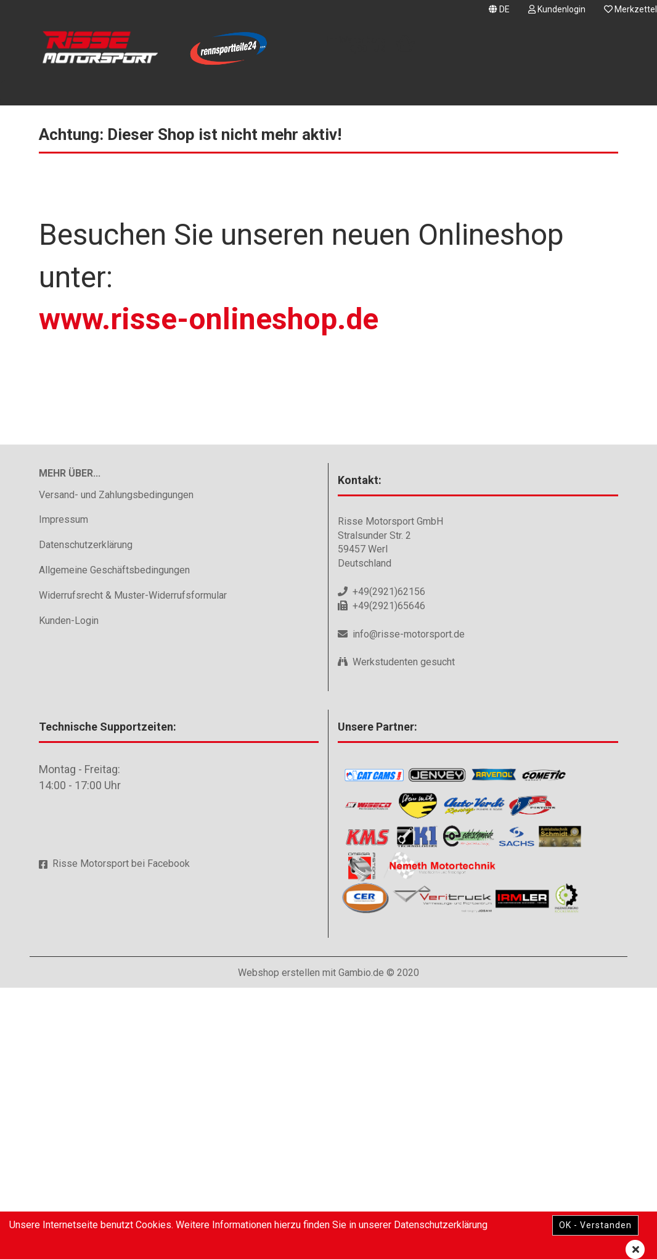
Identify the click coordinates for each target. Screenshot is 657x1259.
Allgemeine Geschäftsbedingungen (114, 841)
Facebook (168, 1135)
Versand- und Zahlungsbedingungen (116, 765)
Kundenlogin (557, 9)
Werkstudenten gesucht (404, 933)
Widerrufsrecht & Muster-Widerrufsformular (133, 866)
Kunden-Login (69, 891)
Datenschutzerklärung (86, 816)
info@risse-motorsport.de (409, 905)
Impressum (63, 791)
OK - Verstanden (595, 1225)
